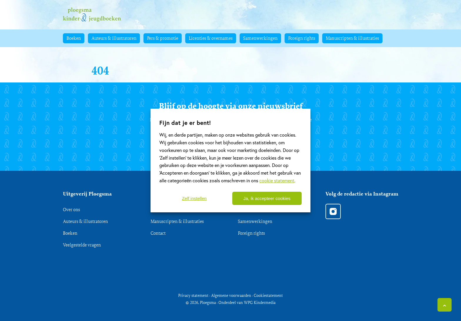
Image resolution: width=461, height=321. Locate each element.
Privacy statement (193, 295)
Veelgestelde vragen (82, 245)
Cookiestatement (268, 295)
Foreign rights (301, 38)
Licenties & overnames (211, 38)
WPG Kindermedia (259, 302)
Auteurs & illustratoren (113, 38)
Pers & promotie (162, 38)
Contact (158, 233)
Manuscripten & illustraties (352, 38)
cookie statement (276, 180)
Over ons (71, 209)
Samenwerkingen (260, 38)
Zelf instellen (194, 198)
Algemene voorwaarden (231, 295)
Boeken (73, 38)
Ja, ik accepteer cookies (266, 198)
